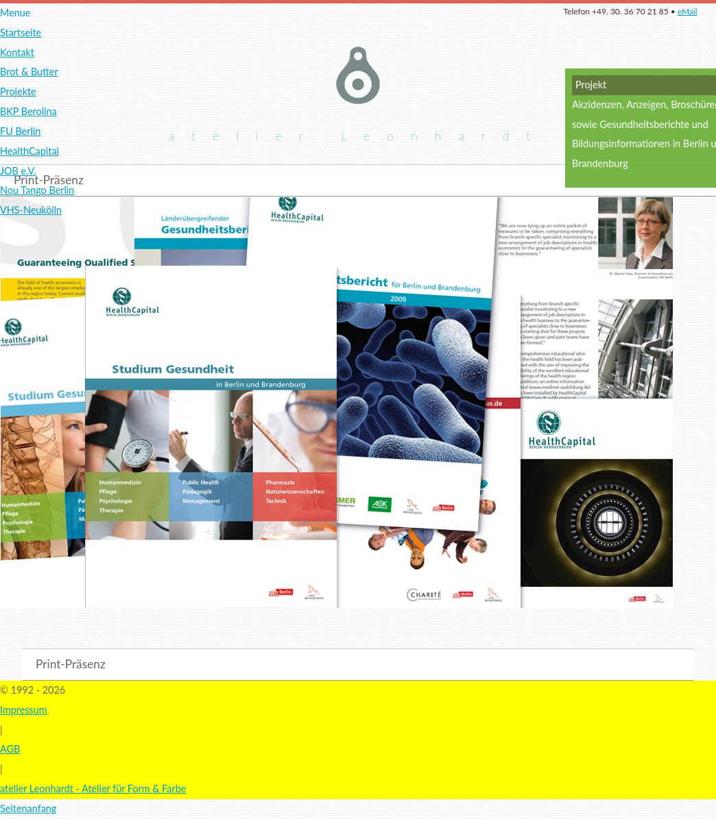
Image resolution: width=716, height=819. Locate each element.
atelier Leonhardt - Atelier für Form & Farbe (93, 788)
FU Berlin (20, 131)
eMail (687, 11)
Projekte (18, 91)
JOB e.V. (18, 171)
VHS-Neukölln (31, 210)
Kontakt (17, 52)
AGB (10, 749)
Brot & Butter (29, 71)
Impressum (23, 710)
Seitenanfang (28, 808)
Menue (15, 12)
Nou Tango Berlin (37, 190)
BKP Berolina (28, 111)
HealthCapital (29, 151)
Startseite (20, 32)
